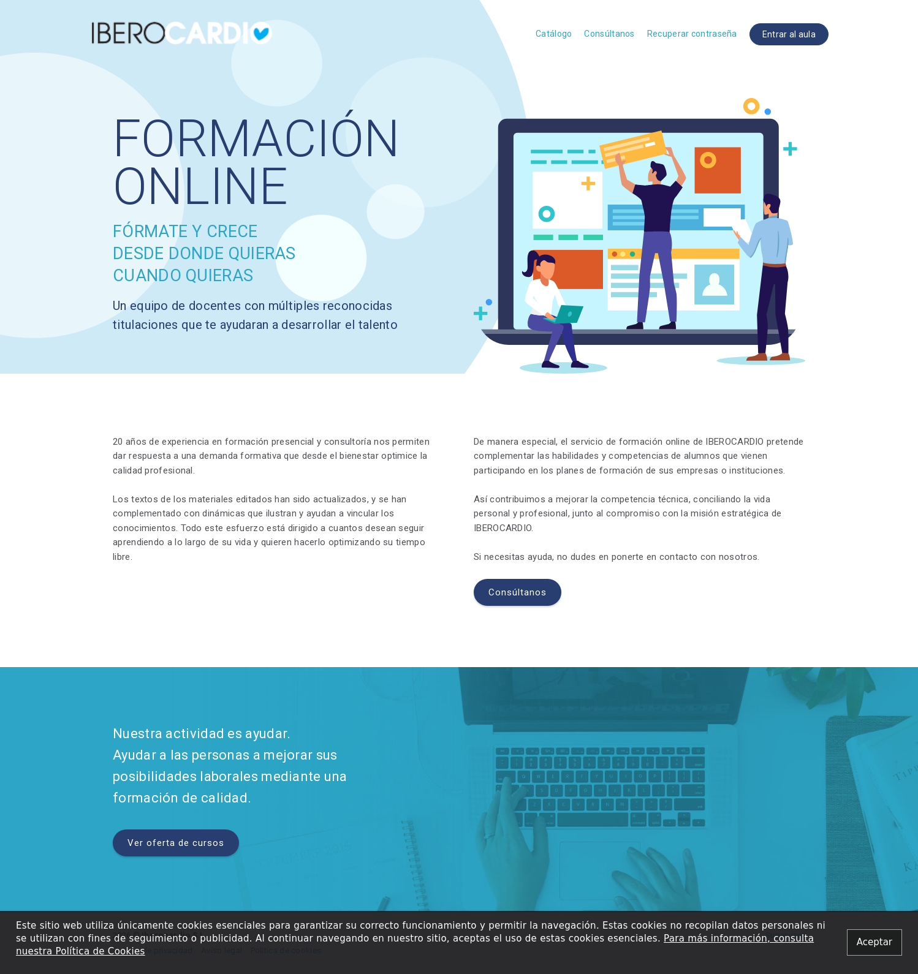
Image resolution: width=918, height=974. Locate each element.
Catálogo (554, 34)
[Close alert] (874, 942)
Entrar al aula (789, 34)
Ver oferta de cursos (175, 842)
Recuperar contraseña (692, 34)
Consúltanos (609, 34)
